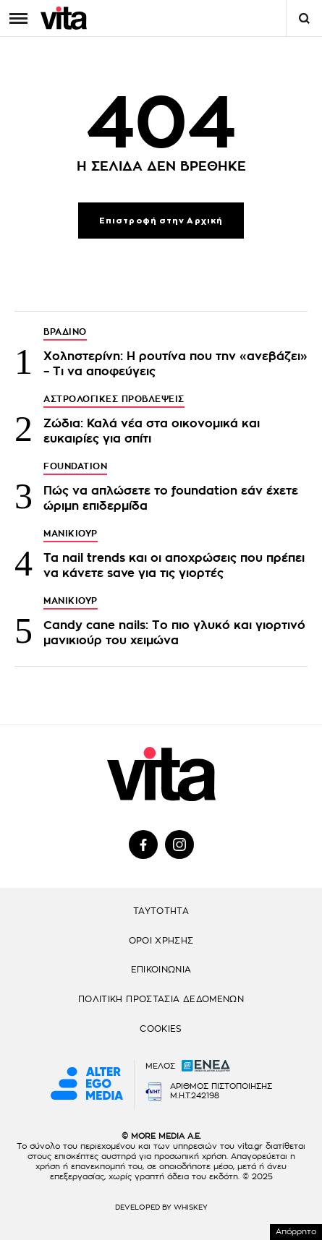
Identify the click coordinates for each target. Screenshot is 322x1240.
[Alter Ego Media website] (87, 1084)
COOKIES (161, 1029)
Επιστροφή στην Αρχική (161, 221)
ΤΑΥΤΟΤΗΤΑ (161, 911)
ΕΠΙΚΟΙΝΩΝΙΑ (161, 969)
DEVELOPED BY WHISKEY (161, 1207)
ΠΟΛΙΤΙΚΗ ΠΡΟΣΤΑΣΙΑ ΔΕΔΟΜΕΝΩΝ (161, 999)
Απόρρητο (296, 1232)
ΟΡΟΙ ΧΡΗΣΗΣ (161, 940)
